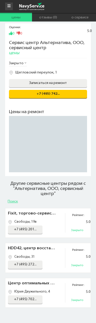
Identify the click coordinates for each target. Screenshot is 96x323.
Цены (16, 17)
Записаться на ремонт (48, 83)
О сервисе (80, 17)
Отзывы (48, 17)
